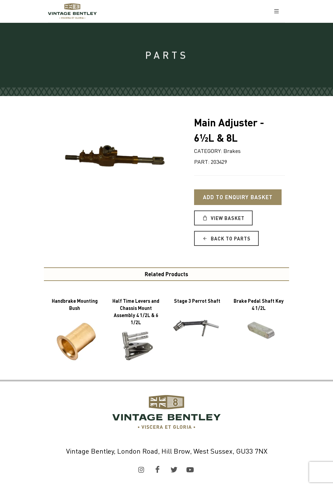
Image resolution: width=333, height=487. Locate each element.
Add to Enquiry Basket (238, 197)
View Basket (223, 218)
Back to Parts (226, 238)
